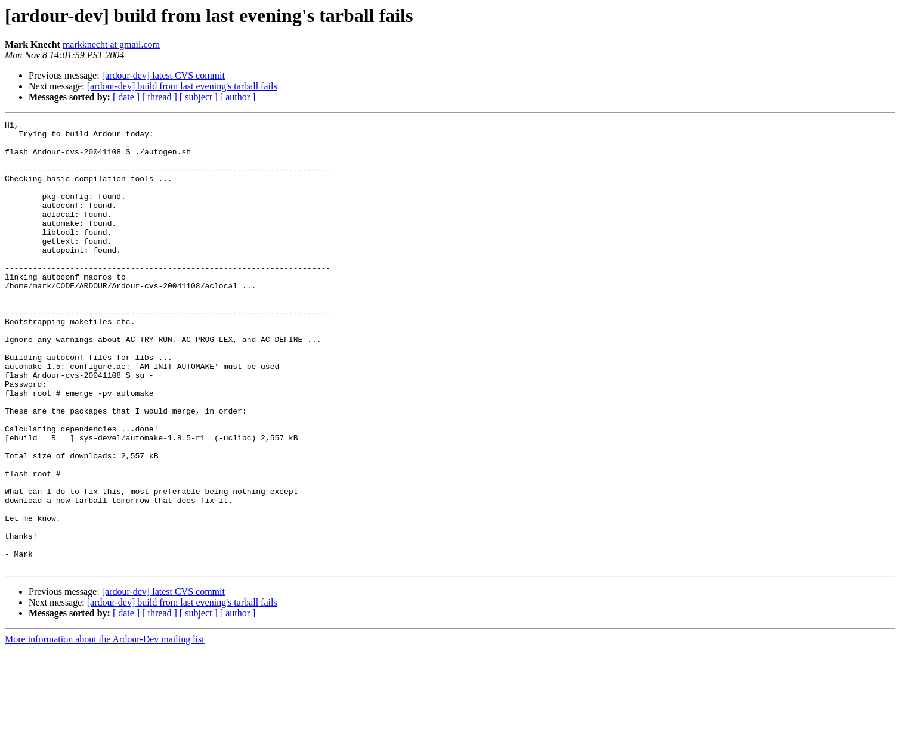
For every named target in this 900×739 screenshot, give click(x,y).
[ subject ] (199, 97)
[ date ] (126, 97)
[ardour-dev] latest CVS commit (163, 75)
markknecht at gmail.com (111, 44)
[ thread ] (159, 97)
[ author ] (238, 97)
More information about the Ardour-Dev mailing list (105, 729)
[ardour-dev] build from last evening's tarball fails (182, 86)
